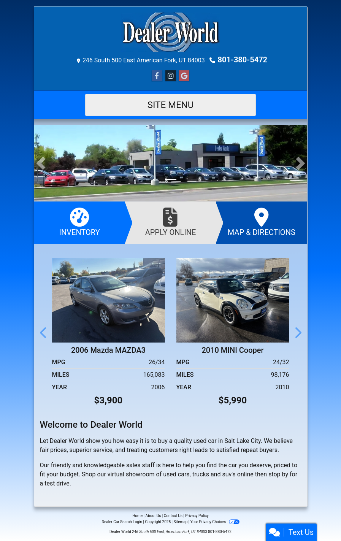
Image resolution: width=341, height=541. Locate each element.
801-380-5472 (243, 59)
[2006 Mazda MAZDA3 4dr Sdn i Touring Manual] (108, 299)
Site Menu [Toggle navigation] (171, 105)
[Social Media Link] (170, 76)
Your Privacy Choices (214, 522)
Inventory (79, 222)
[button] (41, 163)
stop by (278, 474)
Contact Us (173, 516)
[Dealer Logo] (170, 32)
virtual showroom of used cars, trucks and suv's (172, 474)
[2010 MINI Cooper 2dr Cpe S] (232, 299)
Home (137, 516)
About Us (153, 516)
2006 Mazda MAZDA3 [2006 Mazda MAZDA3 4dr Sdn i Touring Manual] (108, 350)
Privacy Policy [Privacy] (197, 516)
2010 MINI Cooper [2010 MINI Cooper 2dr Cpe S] (232, 350)
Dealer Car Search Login (122, 522)
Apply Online (170, 222)
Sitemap (180, 522)
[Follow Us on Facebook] (157, 76)
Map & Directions (261, 222)
